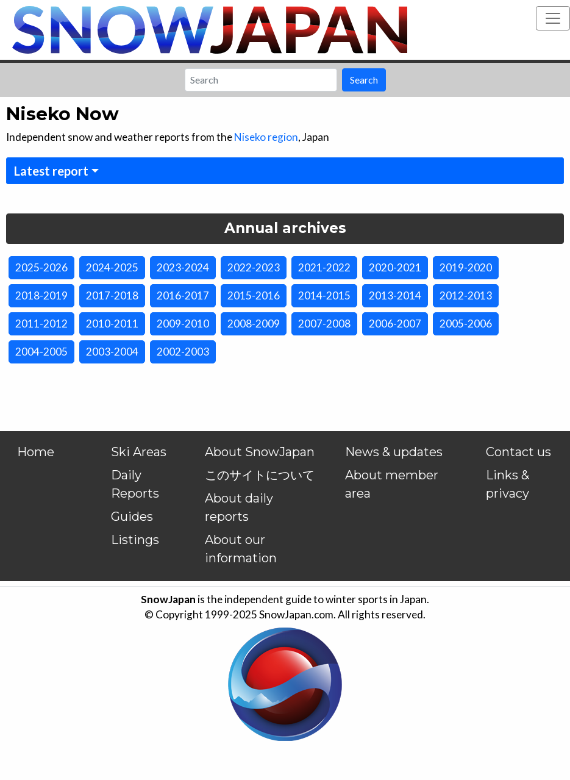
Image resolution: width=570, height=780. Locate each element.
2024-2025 (112, 267)
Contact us (518, 452)
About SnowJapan (260, 452)
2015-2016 (253, 295)
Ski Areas (138, 452)
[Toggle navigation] (553, 18)
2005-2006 (466, 323)
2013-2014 (395, 295)
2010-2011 (112, 323)
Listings (135, 539)
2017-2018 (112, 295)
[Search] (261, 79)
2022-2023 (253, 267)
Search (364, 79)
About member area (391, 484)
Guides (132, 516)
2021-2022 (324, 267)
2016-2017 (183, 295)
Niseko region (266, 137)
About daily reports (239, 507)
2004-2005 (41, 351)
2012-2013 (466, 295)
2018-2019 (41, 295)
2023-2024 (183, 267)
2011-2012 (41, 323)
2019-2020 (466, 267)
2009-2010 (183, 323)
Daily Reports (135, 484)
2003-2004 (112, 351)
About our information (241, 548)
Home (35, 452)
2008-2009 (253, 323)
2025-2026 (41, 267)
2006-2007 (395, 323)
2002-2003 (183, 351)
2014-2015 (324, 295)
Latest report (51, 170)
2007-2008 (324, 323)
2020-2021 (395, 267)
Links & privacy (507, 484)
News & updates (394, 452)
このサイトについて (260, 475)
